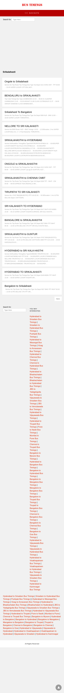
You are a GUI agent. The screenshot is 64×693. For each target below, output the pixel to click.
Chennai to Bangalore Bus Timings (36, 517)
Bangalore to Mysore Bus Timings (35, 456)
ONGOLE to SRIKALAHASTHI (21, 164)
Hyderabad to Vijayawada (31, 628)
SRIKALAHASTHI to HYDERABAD (23, 140)
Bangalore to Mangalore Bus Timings (36, 482)
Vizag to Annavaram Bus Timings (36, 348)
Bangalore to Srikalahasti (18, 286)
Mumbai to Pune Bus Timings (34, 438)
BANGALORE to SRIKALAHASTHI (23, 220)
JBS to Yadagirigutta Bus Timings (35, 392)
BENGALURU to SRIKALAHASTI (22, 95)
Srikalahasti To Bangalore (18, 112)
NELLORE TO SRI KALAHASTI (21, 126)
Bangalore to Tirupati (34, 622)
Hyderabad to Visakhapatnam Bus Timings (36, 561)
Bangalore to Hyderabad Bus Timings (36, 473)
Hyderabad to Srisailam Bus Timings (36, 319)
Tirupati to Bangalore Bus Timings (36, 508)
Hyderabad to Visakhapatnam (26, 631)
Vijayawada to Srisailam (24, 634)
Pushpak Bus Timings (20, 599)
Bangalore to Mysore (41, 616)
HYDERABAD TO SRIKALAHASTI (23, 272)
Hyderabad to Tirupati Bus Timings (35, 424)
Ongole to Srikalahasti (16, 81)
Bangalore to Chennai (43, 625)
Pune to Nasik (37, 614)
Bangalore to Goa (10, 628)
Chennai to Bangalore (22, 625)
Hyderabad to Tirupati (20, 614)
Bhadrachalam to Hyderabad (40, 605)
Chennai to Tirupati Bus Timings (35, 447)
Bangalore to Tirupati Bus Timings (35, 499)
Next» (58, 299)
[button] (32, 13)
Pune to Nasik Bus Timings (36, 430)
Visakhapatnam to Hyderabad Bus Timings (36, 569)
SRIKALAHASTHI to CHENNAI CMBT (25, 178)
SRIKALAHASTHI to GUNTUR (21, 234)
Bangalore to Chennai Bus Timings (35, 526)
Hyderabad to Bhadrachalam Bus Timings (36, 374)
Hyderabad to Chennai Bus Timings (35, 357)
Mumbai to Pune (52, 614)
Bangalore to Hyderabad (26, 619)
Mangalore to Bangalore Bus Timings (36, 491)
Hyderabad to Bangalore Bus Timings (36, 465)
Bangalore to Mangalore (48, 619)
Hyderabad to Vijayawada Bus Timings (36, 415)
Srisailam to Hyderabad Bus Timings (36, 328)
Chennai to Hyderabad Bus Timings (36, 366)
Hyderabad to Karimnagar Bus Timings (35, 587)
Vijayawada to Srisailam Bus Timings (36, 401)
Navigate (34, 13)
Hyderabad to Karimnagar (47, 634)
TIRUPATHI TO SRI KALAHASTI (22, 192)
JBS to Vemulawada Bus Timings (36, 406)
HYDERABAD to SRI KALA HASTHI (24, 250)
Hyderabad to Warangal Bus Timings (36, 342)
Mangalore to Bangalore (13, 622)
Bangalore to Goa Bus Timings (35, 534)
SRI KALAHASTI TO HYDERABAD (23, 206)
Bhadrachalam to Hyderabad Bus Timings (36, 383)
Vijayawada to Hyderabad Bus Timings (36, 552)
